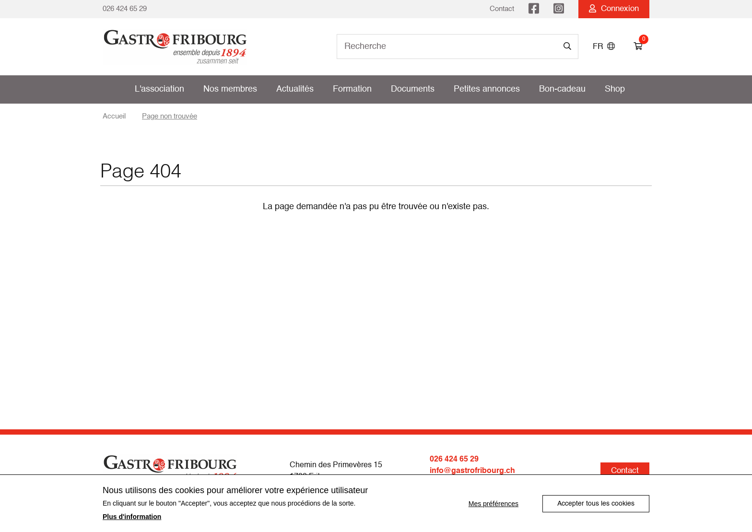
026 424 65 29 (125, 8)
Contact (502, 8)
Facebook (534, 9)
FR (604, 47)
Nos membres (230, 89)
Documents (413, 89)
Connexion (614, 9)
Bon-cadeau (562, 89)
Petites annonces (487, 89)
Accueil (114, 116)
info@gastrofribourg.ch (472, 471)
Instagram (558, 9)
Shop (615, 89)
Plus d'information (132, 516)
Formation (352, 89)
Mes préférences (493, 504)
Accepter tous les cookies (595, 503)
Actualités (295, 89)
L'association (159, 89)
